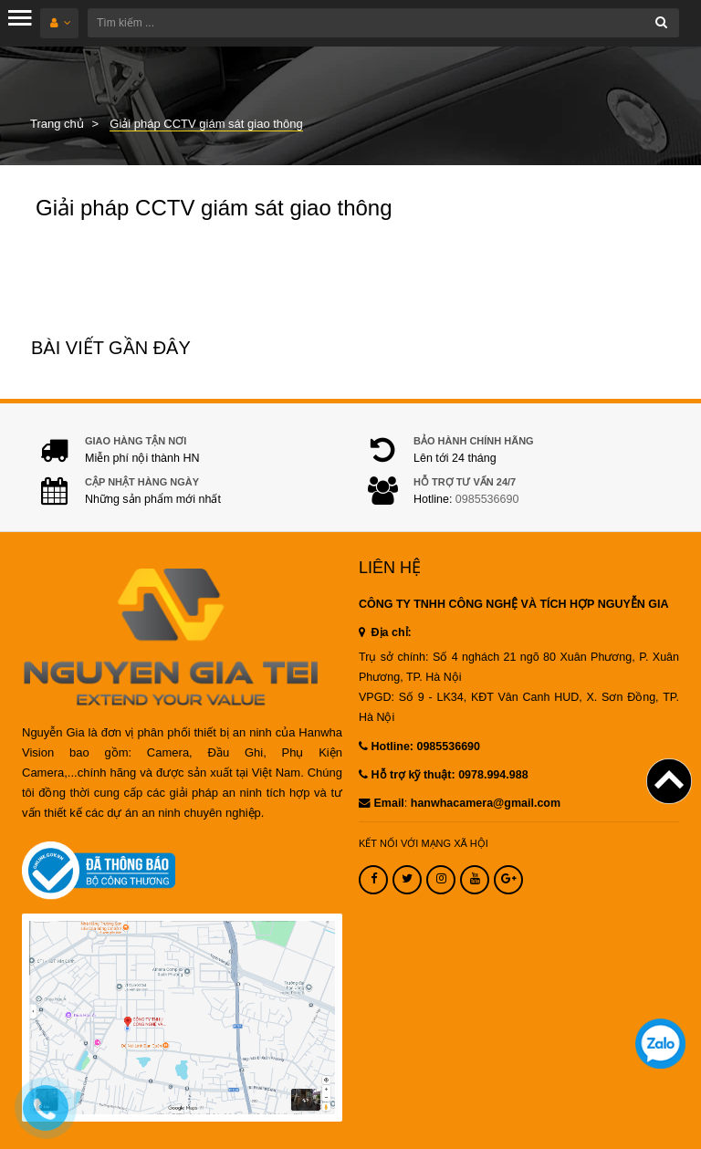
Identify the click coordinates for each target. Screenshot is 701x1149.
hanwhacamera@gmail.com (485, 803)
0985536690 (487, 499)
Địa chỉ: (385, 632)
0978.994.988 (493, 774)
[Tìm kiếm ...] (383, 22)
